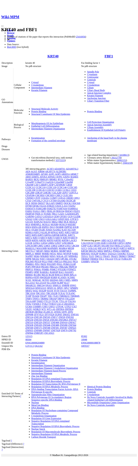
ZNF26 (45, 320)
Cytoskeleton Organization (44, 416)
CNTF (37, 198)
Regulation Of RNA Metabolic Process (49, 386)
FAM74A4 (62, 208)
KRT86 (65, 240)
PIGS (75, 261)
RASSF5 (69, 272)
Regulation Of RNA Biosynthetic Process (50, 381)
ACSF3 (50, 169)
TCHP (28, 296)
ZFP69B (29, 314)
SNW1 (73, 285)
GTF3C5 (74, 219)
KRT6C (63, 235)
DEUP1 (97, 245)
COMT (53, 198)
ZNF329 (38, 322)
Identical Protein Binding (99, 386)
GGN (70, 216)
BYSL (61, 179)
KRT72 (28, 237)
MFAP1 (40, 251)
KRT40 (52, 56)
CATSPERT (60, 184)
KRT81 (35, 240)
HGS (27, 224)
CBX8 (69, 184)
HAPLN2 (38, 222)
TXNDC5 (36, 304)
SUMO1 (103, 253)
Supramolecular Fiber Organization (48, 394)
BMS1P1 (44, 179)
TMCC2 (98, 256)
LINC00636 (67, 243)
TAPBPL (72, 290)
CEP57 (65, 192)
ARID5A (65, 174)
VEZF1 (28, 309)
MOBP (62, 251)
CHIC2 (58, 195)
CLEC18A (68, 195)
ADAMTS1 (59, 169)
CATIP (50, 184)
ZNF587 (64, 328)
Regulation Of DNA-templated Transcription (52, 378)
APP (115, 240)
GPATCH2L (63, 219)
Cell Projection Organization (100, 122)
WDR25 (37, 309)
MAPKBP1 (52, 248)
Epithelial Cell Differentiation (45, 126)
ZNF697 (46, 330)
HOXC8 (63, 224)
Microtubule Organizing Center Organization (108, 402)
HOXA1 (46, 224)
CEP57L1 (73, 192)
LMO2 (54, 245)
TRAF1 (106, 256)
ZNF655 (29, 330)
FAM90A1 (73, 208)
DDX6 (34, 203)
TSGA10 (109, 259)
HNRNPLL (36, 224)
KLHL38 (45, 232)
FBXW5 (69, 211)
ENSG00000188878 (90, 343)
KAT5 (64, 230)
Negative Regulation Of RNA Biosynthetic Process (55, 426)
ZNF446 (46, 325)
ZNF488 (55, 325)
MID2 (47, 251)
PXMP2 (29, 272)
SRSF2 (28, 290)
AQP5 (58, 174)
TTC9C (55, 301)
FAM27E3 (51, 208)
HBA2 (55, 222)
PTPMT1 (71, 269)
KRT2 (68, 232)
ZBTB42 (38, 312)
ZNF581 (55, 328)
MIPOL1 (108, 251)
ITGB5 (42, 230)
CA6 (36, 184)
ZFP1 (64, 312)
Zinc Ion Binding (39, 376)
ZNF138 (38, 317)
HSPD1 (45, 227)
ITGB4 (34, 230)
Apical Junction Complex (99, 93)
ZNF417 (72, 322)
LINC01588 (31, 245)
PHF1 (51, 261)
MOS (69, 251)
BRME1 (53, 179)
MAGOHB (41, 248)
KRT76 (58, 237)
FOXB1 (47, 214)
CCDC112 (30, 187)
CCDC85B (111, 243)
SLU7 (67, 282)
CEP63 (127, 243)
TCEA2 (61, 293)
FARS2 (28, 211)
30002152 (121, 160)
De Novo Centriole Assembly (101, 405)
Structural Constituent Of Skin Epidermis (50, 114)
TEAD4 (35, 296)
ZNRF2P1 (39, 333)
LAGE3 (73, 240)
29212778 (116, 157)
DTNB (28, 206)
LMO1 (47, 245)
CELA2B (56, 192)
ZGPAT (58, 314)
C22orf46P (59, 182)
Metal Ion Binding (40, 405)
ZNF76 (64, 330)
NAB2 (75, 253)
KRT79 (73, 237)
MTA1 (53, 253)
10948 (84, 339)
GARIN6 (29, 216)
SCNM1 (71, 277)
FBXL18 (51, 211)
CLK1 (90, 245)
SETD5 (45, 280)
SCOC (28, 280)
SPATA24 (30, 288)
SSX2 (35, 290)
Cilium (90, 87)
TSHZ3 (40, 301)
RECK (45, 275)
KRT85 (57, 240)
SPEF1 (60, 288)
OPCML (64, 259)
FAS (112, 245)
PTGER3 (62, 269)
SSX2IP (42, 290)
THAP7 (43, 296)
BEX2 (37, 179)
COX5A (61, 198)
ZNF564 (72, 325)
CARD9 (42, 184)
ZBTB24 (69, 309)
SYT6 (56, 290)
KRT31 (131, 248)
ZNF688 (38, 330)
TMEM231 (64, 296)
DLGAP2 (50, 203)
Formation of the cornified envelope (48, 140)
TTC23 (47, 301)
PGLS (45, 261)
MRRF (38, 253)
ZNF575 (38, 328)
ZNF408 (55, 322)
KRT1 (62, 232)
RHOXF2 (85, 253)
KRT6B (56, 235)
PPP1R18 (35, 267)
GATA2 (38, 216)
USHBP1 (37, 306)
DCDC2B (71, 200)
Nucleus (35, 402)
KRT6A (48, 235)
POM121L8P (69, 264)
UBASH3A (69, 304)
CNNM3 (29, 198)
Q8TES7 (85, 346)
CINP (83, 245)
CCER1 (58, 190)
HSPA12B (36, 227)
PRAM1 (45, 267)
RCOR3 (37, 275)
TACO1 (63, 290)
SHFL (68, 280)
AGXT (34, 171)
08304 (28, 339)
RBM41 (29, 275)
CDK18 (38, 192)
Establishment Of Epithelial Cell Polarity (106, 130)
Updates (11, 41)
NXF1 (43, 259)
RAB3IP (54, 272)
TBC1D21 (41, 293)
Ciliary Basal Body (96, 90)
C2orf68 (69, 182)
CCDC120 (51, 187)
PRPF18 (73, 267)
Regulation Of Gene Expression (46, 418)
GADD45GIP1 (72, 214)
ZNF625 (72, 328)
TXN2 (28, 304)
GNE (35, 219)
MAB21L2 (30, 248)
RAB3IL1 (44, 272)
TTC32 (117, 259)
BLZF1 (121, 240)
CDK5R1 (47, 192)
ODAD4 (50, 259)
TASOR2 (121, 253)
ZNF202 (70, 317)
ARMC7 (74, 174)
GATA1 (127, 245)
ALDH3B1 (61, 171)
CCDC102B (100, 243)
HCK (66, 222)
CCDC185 (72, 187)
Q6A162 (39, 346)
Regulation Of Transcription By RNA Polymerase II (55, 384)
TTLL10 (63, 301)
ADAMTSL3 (72, 169)
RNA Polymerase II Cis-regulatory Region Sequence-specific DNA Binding (51, 398)
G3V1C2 (29, 346)
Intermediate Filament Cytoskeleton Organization (54, 368)
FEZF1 (76, 211)
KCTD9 (72, 230)
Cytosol (35, 82)
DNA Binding (37, 408)
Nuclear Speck (38, 429)
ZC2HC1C (48, 312)
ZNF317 (73, 320)
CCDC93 (49, 190)
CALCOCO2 (87, 243)
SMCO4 (41, 285)
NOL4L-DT (62, 256)
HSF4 (28, 227)
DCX (27, 203)
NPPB (28, 259)
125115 (28, 336)
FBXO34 (60, 211)
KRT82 (42, 240)
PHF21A (58, 261)
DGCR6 (105, 245)
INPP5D (68, 227)
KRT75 (51, 237)
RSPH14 (29, 277)
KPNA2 (54, 232)
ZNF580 (46, 328)
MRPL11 (29, 253)
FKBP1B (29, 214)
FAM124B (41, 208)
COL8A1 (45, 198)
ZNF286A (63, 320)
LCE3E (28, 243)
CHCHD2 (40, 195)
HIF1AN (102, 248)
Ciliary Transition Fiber (98, 101)
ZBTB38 (29, 312)
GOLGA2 (92, 248)
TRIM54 (94, 259)
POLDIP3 (51, 264)
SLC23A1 (30, 282)
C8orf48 (29, 184)
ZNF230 (29, 320)
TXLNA (72, 301)
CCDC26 (40, 190)
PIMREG (29, 264)
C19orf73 (39, 182)
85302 (84, 336)
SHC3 (62, 280)
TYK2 (45, 304)
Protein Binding (38, 111)
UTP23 (68, 306)
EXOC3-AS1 (61, 206)
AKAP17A (50, 171)
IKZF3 (116, 248)
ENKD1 (51, 206)
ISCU (28, 230)
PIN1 (37, 264)
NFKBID (44, 256)
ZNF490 (64, 325)
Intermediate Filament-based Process (48, 370)
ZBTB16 (60, 309)
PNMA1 (117, 251)
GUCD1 (29, 222)
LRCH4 (75, 245)
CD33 (73, 190)
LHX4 (44, 243)
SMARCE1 (30, 285)
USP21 (51, 306)
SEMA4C (36, 280)
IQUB (75, 227)
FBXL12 (118, 245)
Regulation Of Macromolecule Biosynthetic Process (55, 431)
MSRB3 (45, 253)
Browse (10, 33)
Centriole (91, 79)
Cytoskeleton (37, 85)
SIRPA (74, 280)
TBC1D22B (51, 293)
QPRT (36, 272)
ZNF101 (75, 314)
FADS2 (72, 206)
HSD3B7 (71, 224)
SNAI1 (48, 285)
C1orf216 (49, 182)
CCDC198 (30, 190)
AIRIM (41, 171)
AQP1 (51, 174)
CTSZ (28, 200)
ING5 (52, 227)
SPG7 (67, 288)
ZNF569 (29, 328)
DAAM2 (61, 200)
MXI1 (60, 253)
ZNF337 (46, 322)
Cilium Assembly (95, 127)
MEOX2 (93, 251)
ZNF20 (61, 317)
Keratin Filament (39, 90)
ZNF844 (29, 333)
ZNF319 (29, 322)
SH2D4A (54, 280)
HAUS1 (47, 222)
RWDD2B (45, 277)
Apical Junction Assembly (99, 124)
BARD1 (29, 179)
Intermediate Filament (41, 87)
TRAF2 (114, 256)
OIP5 (57, 259)
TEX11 (84, 256)
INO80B (60, 227)
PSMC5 (54, 269)
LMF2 (40, 245)
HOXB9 (54, 224)
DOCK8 (76, 203)
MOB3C (55, 251)
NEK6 (37, 256)
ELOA (43, 206)
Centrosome (92, 77)
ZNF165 (46, 317)
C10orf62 (68, 179)
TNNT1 (36, 298)
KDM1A (29, 232)
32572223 (60, 160)
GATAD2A (47, 216)
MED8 (71, 248)
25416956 (80, 36)
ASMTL (35, 177)
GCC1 (84, 248)
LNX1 (68, 245)
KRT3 (28, 235)
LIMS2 (51, 243)
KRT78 (66, 237)
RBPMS (125, 251)
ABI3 (104, 240)
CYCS (45, 200)
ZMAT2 (66, 314)
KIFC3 (37, 232)
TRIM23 (122, 256)
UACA (60, 304)
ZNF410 (64, 322)
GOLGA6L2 (51, 219)
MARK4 (63, 248)
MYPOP (67, 253)
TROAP (53, 298)
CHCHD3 (50, 195)
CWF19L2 (37, 200)
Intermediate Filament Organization (48, 128)
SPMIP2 (74, 288)
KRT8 (28, 240)
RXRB (54, 277)
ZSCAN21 (49, 333)
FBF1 (109, 56)
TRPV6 (61, 298)
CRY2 (77, 198)
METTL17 (30, 251)
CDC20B (29, 192)
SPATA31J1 (40, 288)
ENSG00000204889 (35, 343)
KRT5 (41, 235)
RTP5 (37, 277)
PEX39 (38, 261)
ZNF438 (29, 325)
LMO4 (61, 245)
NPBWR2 (73, 256)
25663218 (127, 163)
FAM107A (30, 208)
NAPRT (29, 256)
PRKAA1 (54, 267)
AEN (27, 171)
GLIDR (76, 216)
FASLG (36, 211)
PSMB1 (46, 269)
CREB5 (69, 198)
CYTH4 (53, 200)
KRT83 (50, 240)
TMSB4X (75, 296)
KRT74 (43, 237)
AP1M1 (44, 174)
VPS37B (95, 261)
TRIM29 (85, 259)
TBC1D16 (30, 293)
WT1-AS (51, 309)
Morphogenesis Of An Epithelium (47, 123)
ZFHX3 (57, 312)
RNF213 (59, 275)
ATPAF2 (51, 177)
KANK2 (57, 230)
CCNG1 (66, 190)
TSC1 (101, 259)
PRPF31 (29, 269)
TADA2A (112, 253)
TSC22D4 (70, 298)
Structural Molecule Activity (44, 109)
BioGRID (11, 47)
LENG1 (37, 243)
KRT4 (34, 235)
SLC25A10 (41, 282)
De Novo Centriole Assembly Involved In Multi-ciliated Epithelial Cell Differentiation (110, 398)
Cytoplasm (92, 74)
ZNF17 (54, 317)
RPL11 (73, 275)
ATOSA (43, 177)
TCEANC (70, 293)
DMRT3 (59, 203)
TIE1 (50, 296)
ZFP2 (70, 312)
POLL (60, 264)
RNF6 (66, 275)
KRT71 (71, 235)
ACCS (110, 240)
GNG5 (42, 219)
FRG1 (54, 214)
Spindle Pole (93, 71)
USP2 (45, 306)
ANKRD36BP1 (32, 174)
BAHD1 (74, 177)
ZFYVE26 (50, 314)
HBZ (60, 222)
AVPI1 (59, 177)
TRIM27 (131, 256)
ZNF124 (29, 317)
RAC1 (62, 272)
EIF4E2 (36, 206)
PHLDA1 (67, 261)
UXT (74, 306)
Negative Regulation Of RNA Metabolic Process (54, 434)
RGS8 (51, 275)
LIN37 (58, 243)
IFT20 (110, 248)
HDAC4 (73, 222)
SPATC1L (51, 288)
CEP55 (120, 243)
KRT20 (74, 232)
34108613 (124, 155)
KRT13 (123, 248)
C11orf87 (29, 182)
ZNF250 (38, 320)
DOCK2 (68, 203)
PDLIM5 (29, 261)
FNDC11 (39, 214)
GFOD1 (63, 216)
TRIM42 (44, 298)
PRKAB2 (63, 267)
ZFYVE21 (39, 314)
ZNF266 (54, 320)
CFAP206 (30, 195)
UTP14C (60, 306)
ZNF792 (72, 330)
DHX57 (41, 203)
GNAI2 (28, 219)
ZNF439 (38, 325)
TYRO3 (52, 304)
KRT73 (36, 237)
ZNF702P (55, 330)
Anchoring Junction (96, 98)
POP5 (28, 267)
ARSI (28, 177)
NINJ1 (53, 256)
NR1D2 (35, 259)
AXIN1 (66, 177)
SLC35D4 (51, 282)
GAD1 (61, 214)
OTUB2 (73, 259)
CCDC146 (62, 187)
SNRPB (65, 285)
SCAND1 (62, 277)
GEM (56, 216)
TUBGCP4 (126, 259)
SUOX (50, 290)
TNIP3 (28, 298)
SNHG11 (56, 285)
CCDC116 (41, 187)
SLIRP (60, 282)
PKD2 (43, 264)
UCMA (28, 306)
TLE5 (55, 296)
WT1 (43, 309)
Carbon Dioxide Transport (43, 437)
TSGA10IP (30, 301)
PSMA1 (37, 269)
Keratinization (38, 138)
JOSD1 (49, 230)
